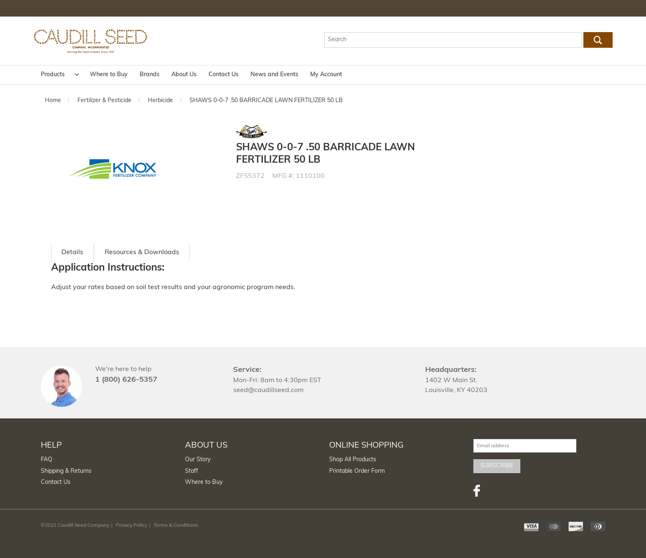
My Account (326, 75)
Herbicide (160, 101)
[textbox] (453, 40)
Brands (149, 75)
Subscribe (496, 466)
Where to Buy (109, 75)
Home (53, 101)
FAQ (46, 460)
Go (597, 40)
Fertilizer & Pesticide (104, 101)
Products (53, 75)
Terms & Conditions (176, 525)
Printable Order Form (357, 471)
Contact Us (223, 75)
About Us (184, 75)
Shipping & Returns (66, 471)
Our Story (198, 460)
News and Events (274, 75)
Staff (191, 471)
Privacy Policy (131, 525)
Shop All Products (352, 460)
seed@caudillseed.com (268, 390)
